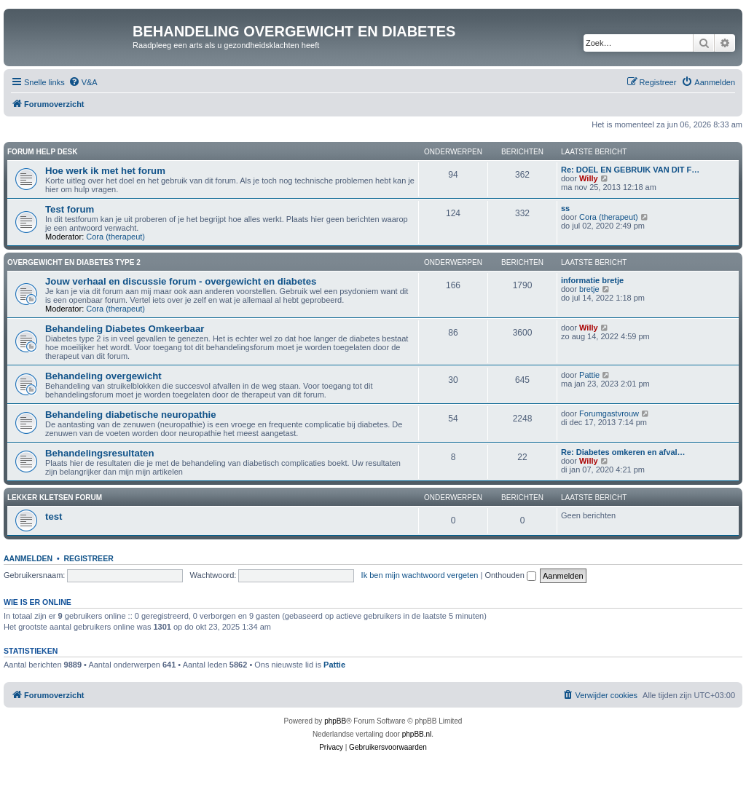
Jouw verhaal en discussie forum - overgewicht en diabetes (180, 281)
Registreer (88, 558)
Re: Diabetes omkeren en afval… (623, 452)
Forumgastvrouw (609, 413)
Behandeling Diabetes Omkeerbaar (124, 328)
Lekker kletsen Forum (54, 498)
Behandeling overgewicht (103, 376)
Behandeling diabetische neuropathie (130, 414)
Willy (588, 178)
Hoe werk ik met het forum (105, 170)
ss (565, 208)
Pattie (589, 375)
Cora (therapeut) (115, 236)
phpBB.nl (417, 734)
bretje (589, 289)
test (53, 516)
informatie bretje (592, 280)
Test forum (69, 209)
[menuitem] (83, 82)
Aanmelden (28, 558)
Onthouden (510, 575)
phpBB (335, 721)
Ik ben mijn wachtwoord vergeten (420, 575)
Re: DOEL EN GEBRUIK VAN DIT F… (630, 169)
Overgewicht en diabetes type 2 (74, 262)
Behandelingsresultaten (99, 453)
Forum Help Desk (42, 152)
